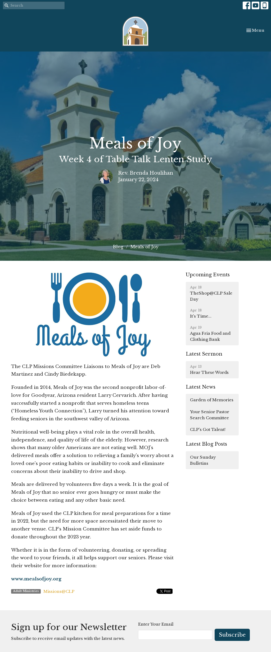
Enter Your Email (155, 624)
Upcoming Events (208, 275)
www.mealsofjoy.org (36, 579)
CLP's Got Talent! (207, 429)
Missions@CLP (58, 591)
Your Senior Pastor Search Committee (209, 414)
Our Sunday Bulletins (203, 460)
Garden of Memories (211, 399)
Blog (118, 246)
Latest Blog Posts (206, 444)
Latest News (200, 387)
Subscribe (232, 635)
